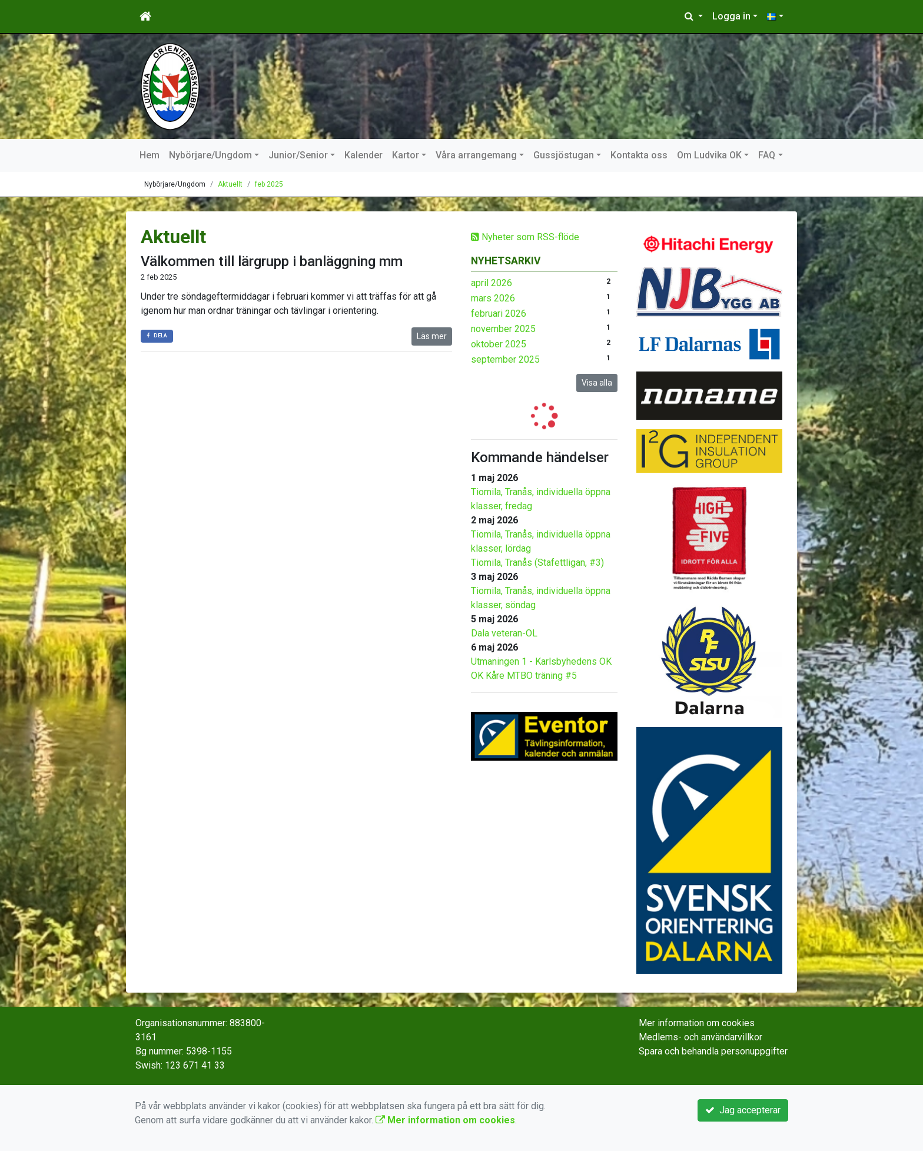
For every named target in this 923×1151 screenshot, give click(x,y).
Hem (150, 155)
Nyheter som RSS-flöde (525, 237)
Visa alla (597, 382)
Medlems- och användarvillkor (700, 1037)
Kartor (405, 155)
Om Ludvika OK (709, 155)
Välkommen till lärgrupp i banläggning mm (272, 261)
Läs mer (432, 336)
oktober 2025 (498, 344)
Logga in (731, 16)
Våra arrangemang (476, 155)
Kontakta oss (639, 155)
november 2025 (503, 328)
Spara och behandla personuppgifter (713, 1051)
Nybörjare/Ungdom (210, 155)
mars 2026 (493, 298)
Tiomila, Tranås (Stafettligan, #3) (537, 562)
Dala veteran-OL (504, 633)
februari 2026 (498, 313)
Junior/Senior (298, 155)
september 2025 (505, 359)
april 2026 (491, 282)
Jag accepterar (743, 1110)
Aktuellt (230, 184)
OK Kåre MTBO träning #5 (524, 675)
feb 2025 (269, 184)
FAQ (766, 155)
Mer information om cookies (697, 1023)
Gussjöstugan (563, 155)
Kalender (363, 155)
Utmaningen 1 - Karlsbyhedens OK (541, 661)
